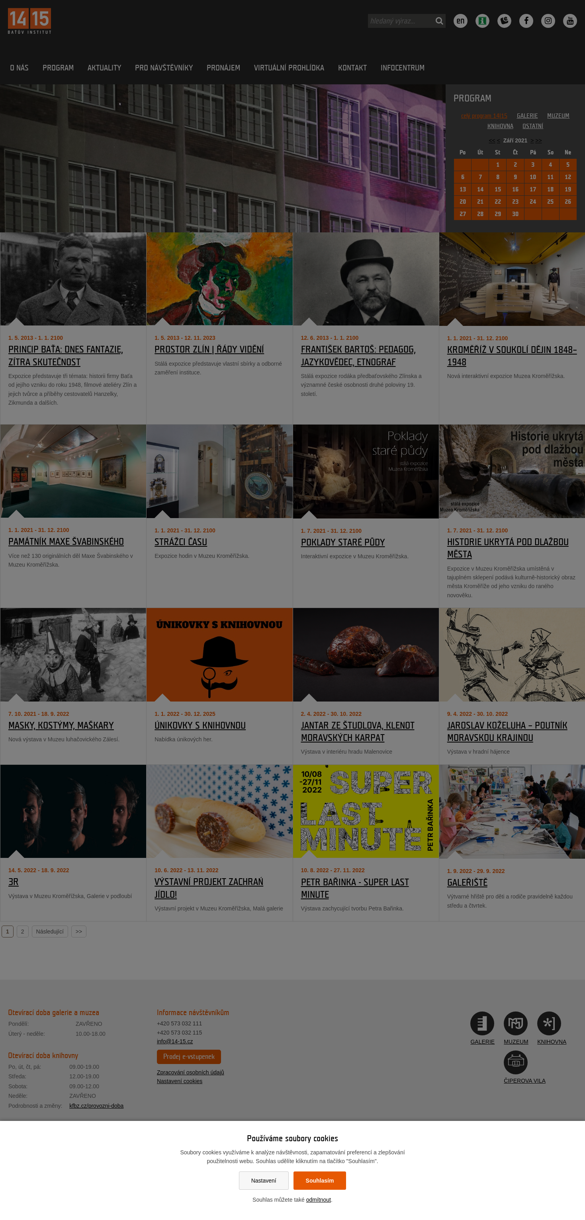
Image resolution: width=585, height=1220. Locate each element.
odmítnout (318, 1200)
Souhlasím (320, 1180)
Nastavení (263, 1180)
